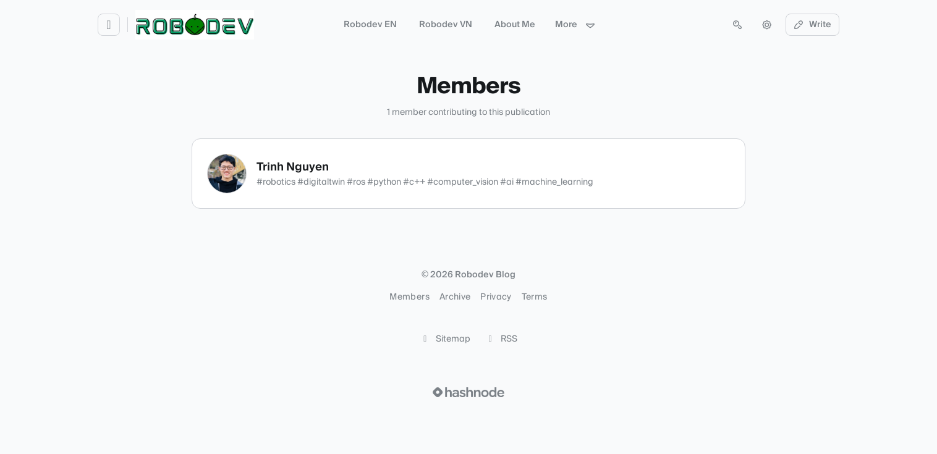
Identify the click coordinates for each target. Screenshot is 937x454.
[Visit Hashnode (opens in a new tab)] (468, 392)
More (575, 24)
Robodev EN (370, 24)
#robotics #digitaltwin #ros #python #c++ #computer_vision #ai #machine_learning (425, 182)
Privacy (495, 297)
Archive (454, 297)
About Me (514, 24)
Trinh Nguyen (293, 167)
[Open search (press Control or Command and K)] (737, 25)
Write (813, 24)
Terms (535, 297)
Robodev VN (445, 24)
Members (409, 297)
